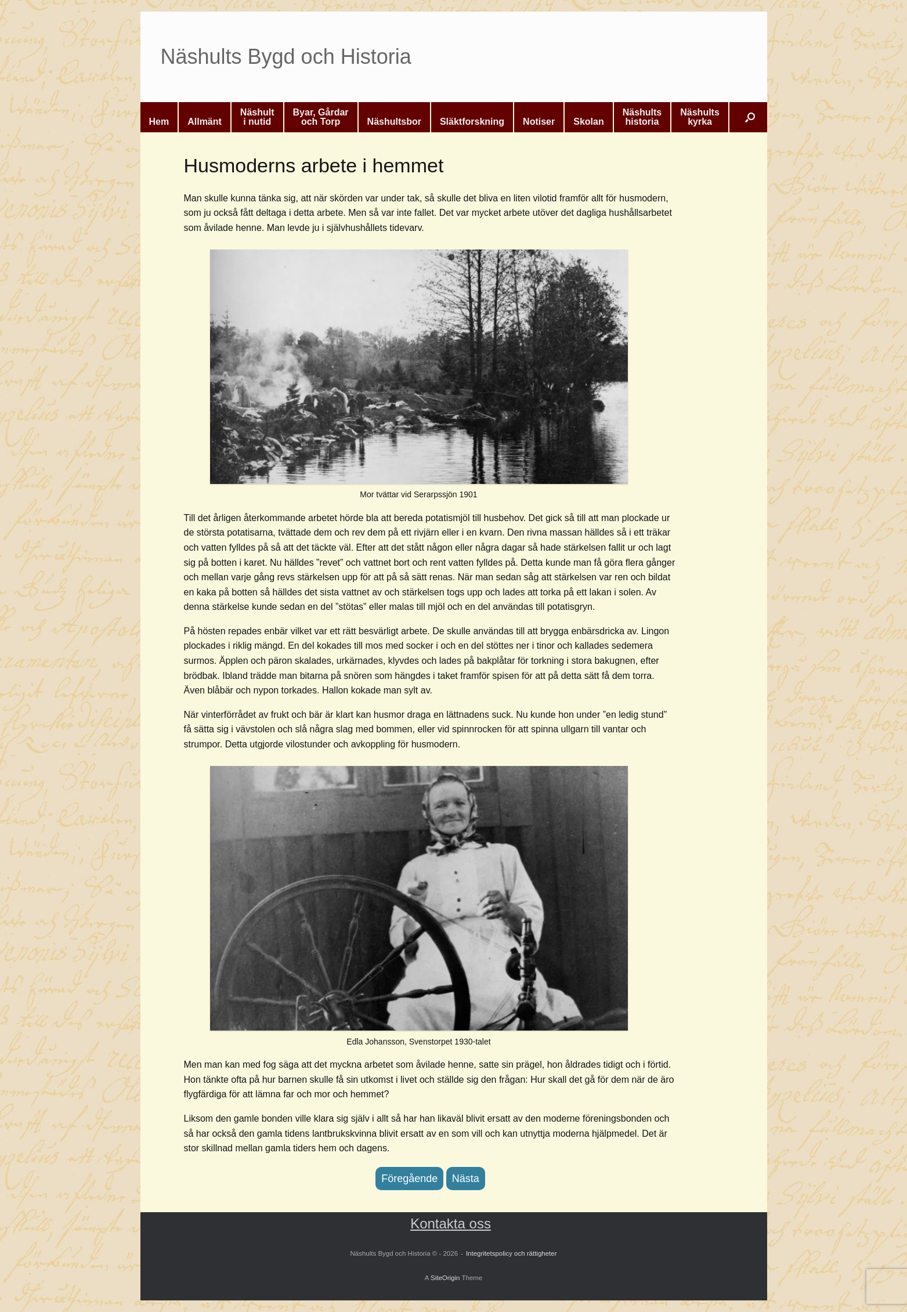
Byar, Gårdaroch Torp (321, 116)
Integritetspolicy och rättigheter (511, 1253)
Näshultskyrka (700, 116)
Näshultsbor (394, 121)
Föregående (409, 1178)
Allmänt (204, 121)
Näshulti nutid (257, 116)
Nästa (465, 1178)
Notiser (539, 121)
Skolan (588, 121)
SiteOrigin (445, 1277)
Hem (159, 121)
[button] (750, 117)
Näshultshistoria (642, 116)
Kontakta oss (450, 1223)
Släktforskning (472, 121)
